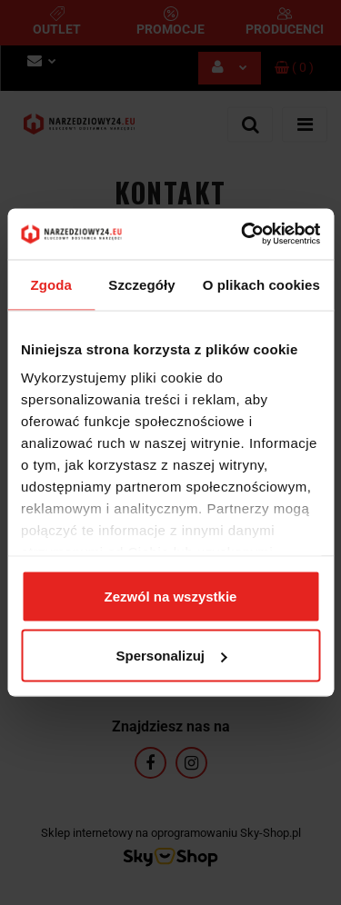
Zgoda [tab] (51, 284)
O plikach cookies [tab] (261, 284)
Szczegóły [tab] (141, 284)
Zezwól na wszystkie (171, 595)
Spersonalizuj (170, 655)
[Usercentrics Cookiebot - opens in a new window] (242, 234)
